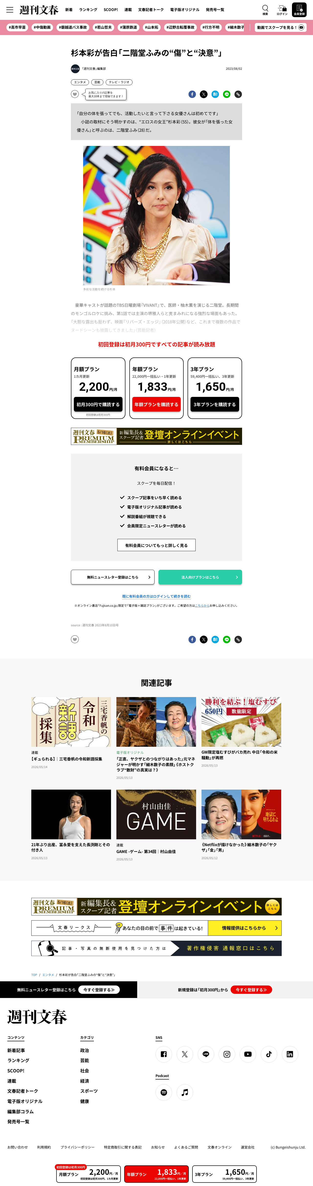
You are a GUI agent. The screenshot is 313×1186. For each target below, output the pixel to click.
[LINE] (206, 1054)
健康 (84, 1101)
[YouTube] (248, 1054)
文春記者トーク (151, 9)
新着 (69, 9)
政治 (84, 1050)
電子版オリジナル (185, 9)
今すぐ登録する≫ (99, 990)
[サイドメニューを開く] (10, 10)
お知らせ (158, 1147)
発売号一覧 (215, 9)
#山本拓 (151, 27)
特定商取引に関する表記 (123, 1147)
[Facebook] (164, 1054)
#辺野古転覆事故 (180, 27)
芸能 (97, 82)
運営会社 (248, 1147)
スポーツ (89, 1091)
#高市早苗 (17, 27)
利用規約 (44, 1147)
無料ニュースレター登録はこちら (112, 577)
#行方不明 (210, 27)
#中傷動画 (42, 27)
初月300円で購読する (98, 404)
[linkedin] (290, 1054)
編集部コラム (20, 1111)
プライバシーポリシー (77, 1147)
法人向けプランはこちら (200, 577)
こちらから (202, 605)
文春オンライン (220, 1147)
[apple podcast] (185, 1092)
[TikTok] (269, 1054)
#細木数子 (236, 27)
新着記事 (16, 1050)
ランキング (88, 9)
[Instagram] (227, 1054)
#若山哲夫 (103, 27)
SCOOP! (111, 9)
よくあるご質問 (186, 1147)
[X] (185, 1054)
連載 (128, 9)
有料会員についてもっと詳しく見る (156, 545)
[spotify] (164, 1092)
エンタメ (80, 82)
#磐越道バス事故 (73, 27)
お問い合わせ (17, 1147)
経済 (84, 1081)
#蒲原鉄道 (128, 27)
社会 (84, 1070)
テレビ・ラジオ (119, 82)
